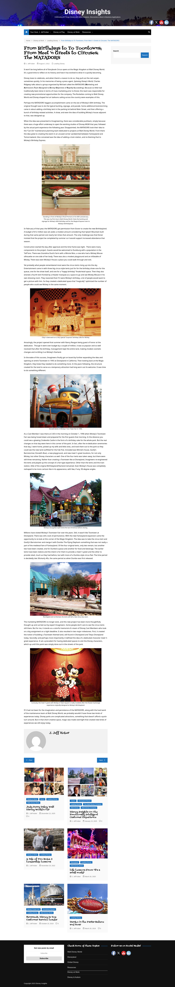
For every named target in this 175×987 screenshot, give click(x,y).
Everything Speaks (49, 909)
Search (116, 51)
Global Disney (73, 962)
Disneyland (74, 862)
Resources (86, 32)
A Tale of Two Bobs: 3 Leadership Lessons (39, 860)
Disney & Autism (73, 977)
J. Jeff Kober (29, 64)
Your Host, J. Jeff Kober (39, 32)
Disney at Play (59, 32)
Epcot (42, 799)
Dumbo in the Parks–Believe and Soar (87, 923)
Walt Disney (75, 808)
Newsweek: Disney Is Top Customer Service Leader (41, 918)
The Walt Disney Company (92, 804)
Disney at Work (74, 32)
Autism (73, 801)
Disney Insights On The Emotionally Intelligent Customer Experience (84, 814)
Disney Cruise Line (33, 909)
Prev (29, 760)
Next (102, 760)
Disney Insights (87, 12)
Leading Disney (59, 64)
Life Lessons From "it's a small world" (85, 871)
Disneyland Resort (84, 801)
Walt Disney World (33, 803)
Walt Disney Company (89, 808)
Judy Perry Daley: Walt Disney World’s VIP (40, 808)
